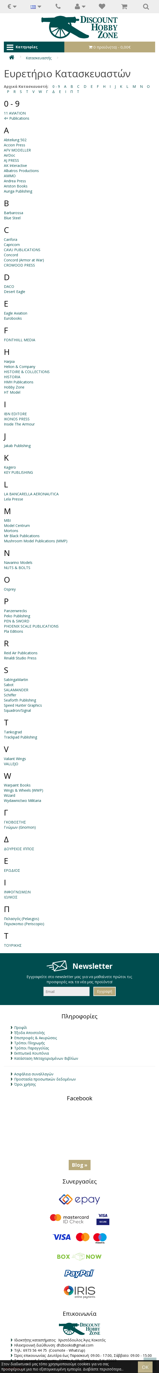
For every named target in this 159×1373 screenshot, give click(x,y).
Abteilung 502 (15, 139)
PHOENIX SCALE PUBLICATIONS (31, 626)
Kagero (10, 467)
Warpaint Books (17, 785)
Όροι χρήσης (25, 1084)
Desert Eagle (14, 291)
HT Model (12, 392)
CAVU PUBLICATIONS (22, 249)
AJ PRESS (11, 160)
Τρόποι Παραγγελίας (31, 1048)
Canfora (10, 239)
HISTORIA (12, 376)
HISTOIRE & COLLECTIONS (27, 371)
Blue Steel (12, 217)
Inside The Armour (19, 424)
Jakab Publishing (17, 445)
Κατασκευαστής (38, 57)
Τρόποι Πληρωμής (29, 1042)
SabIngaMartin (16, 679)
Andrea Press (15, 180)
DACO (9, 286)
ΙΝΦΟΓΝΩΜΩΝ (17, 891)
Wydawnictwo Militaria (22, 800)
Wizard (9, 795)
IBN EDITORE (15, 413)
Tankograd (13, 732)
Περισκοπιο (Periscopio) (24, 923)
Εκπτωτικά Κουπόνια (31, 1053)
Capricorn (12, 244)
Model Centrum (17, 525)
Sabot (9, 684)
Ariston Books (16, 186)
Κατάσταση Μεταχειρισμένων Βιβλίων (46, 1058)
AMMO (10, 175)
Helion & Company (19, 366)
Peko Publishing (17, 615)
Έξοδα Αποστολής (29, 1032)
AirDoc (9, 155)
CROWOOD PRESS (19, 265)
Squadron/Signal (17, 710)
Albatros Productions (21, 170)
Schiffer (10, 695)
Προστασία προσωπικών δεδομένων (45, 1079)
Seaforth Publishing (20, 700)
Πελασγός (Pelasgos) (21, 918)
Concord (11, 254)
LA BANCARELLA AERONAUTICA (31, 493)
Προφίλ (20, 1027)
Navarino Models (18, 562)
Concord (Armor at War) (24, 260)
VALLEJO (11, 763)
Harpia (9, 361)
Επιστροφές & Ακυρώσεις (35, 1037)
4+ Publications (16, 118)
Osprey (10, 589)
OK (145, 1367)
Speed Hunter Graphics (23, 705)
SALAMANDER (16, 689)
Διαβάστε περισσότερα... (103, 1369)
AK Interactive (15, 165)
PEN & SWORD (16, 621)
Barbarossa (13, 212)
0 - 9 (56, 86)
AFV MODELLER (17, 150)
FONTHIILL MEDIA (19, 339)
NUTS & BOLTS (17, 567)
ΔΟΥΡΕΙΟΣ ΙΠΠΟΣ (19, 848)
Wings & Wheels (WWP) (23, 790)
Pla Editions (13, 631)
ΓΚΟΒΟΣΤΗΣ (15, 822)
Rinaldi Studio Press (20, 658)
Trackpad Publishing (20, 737)
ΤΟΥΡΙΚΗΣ (13, 945)
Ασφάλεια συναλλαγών (34, 1074)
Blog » (79, 1164)
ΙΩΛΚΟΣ (10, 897)
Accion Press (14, 145)
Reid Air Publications (21, 652)
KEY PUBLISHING (18, 472)
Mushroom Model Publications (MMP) (35, 540)
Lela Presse (13, 499)
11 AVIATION (15, 113)
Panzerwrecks (15, 610)
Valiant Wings (15, 758)
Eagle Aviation (15, 313)
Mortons (11, 530)
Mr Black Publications (22, 535)
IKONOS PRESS (17, 418)
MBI (7, 520)
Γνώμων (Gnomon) (20, 827)
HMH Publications (18, 382)
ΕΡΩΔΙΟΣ (12, 870)
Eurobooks (13, 318)
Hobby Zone (14, 387)
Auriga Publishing (18, 191)
